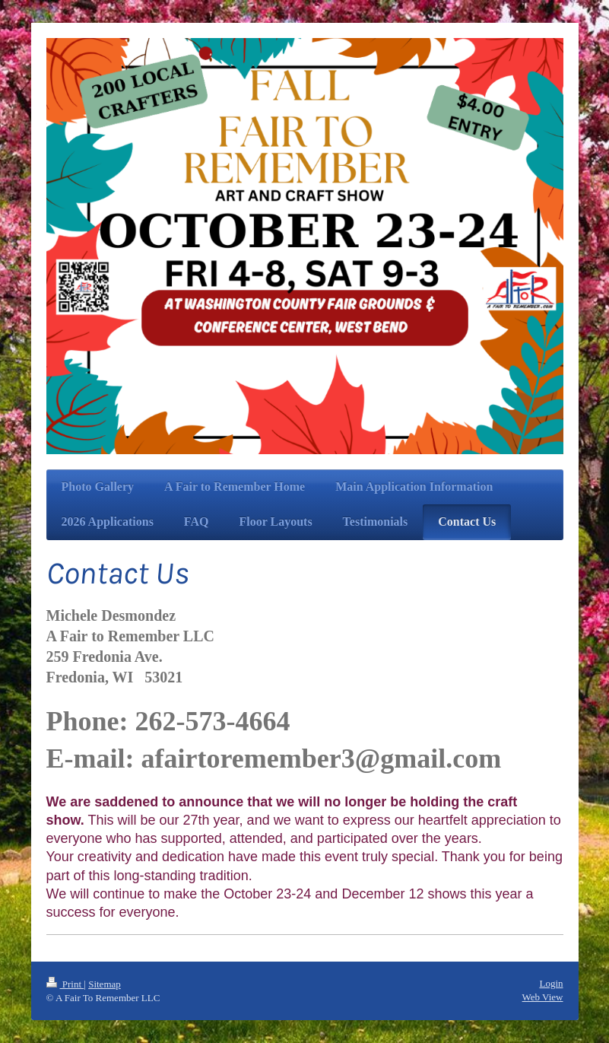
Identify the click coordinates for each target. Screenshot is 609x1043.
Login (551, 983)
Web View (542, 997)
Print (65, 984)
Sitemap (104, 984)
